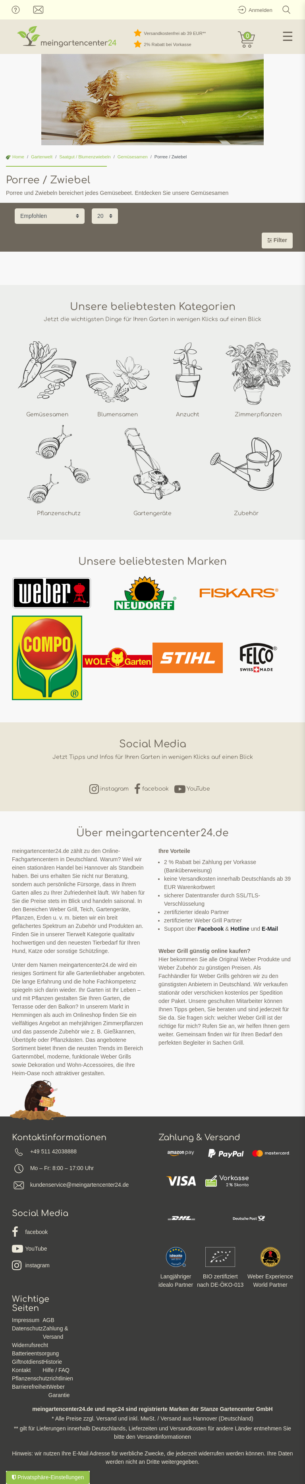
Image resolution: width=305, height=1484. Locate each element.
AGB (48, 1320)
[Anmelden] (253, 9)
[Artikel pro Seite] (105, 216)
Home (15, 156)
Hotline (239, 929)
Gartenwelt (41, 156)
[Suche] (286, 10)
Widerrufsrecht (30, 1345)
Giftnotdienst (27, 1362)
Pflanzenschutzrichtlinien (42, 1378)
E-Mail (270, 929)
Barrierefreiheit (30, 1387)
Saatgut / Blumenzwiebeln (84, 156)
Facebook (211, 929)
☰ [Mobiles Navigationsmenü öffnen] (287, 36)
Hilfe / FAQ (55, 1370)
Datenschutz (27, 1328)
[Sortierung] (50, 216)
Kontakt (21, 1370)
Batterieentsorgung (35, 1353)
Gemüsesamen (133, 156)
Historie (52, 1362)
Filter (277, 240)
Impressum (25, 1320)
